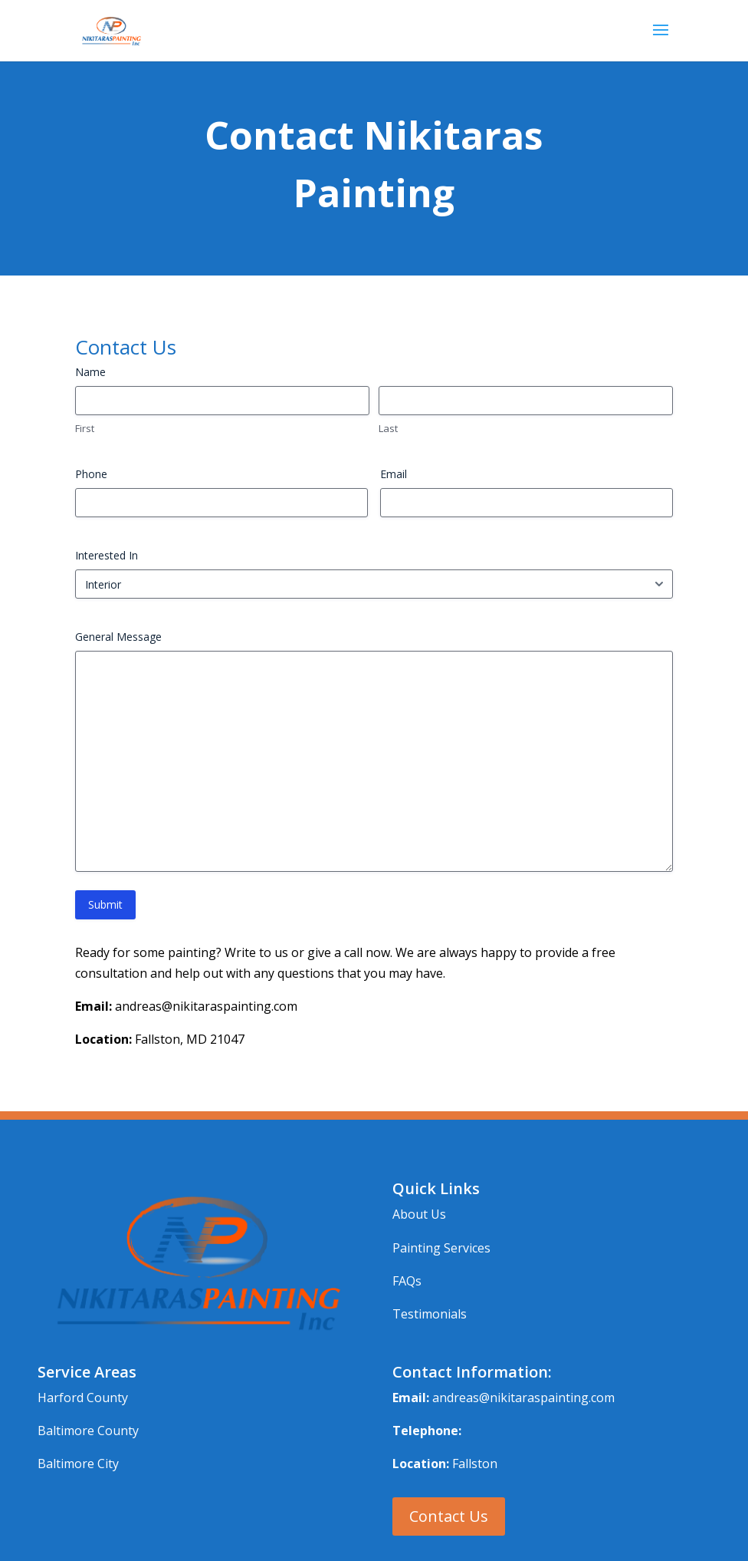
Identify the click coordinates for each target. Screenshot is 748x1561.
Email (393, 474)
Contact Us (448, 1516)
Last (388, 428)
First (84, 428)
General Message (118, 636)
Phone (91, 474)
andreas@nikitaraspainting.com (523, 1397)
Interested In (106, 555)
